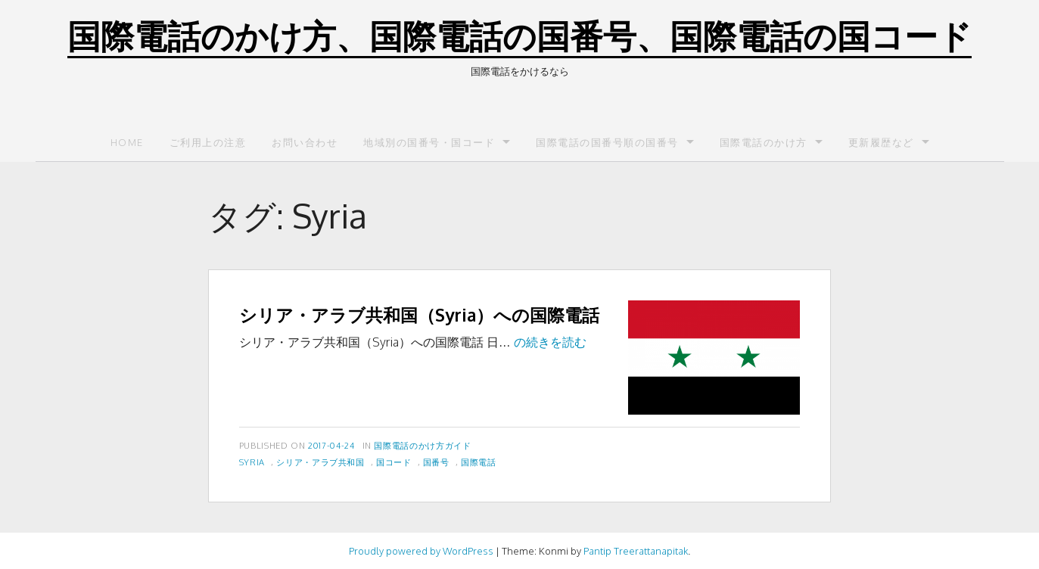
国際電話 (478, 462)
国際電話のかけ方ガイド (422, 445)
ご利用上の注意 (208, 142)
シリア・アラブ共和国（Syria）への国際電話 (419, 314)
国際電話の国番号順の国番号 (607, 142)
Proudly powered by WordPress (421, 551)
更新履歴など (881, 142)
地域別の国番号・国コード (429, 142)
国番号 (436, 462)
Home (127, 142)
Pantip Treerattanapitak (635, 551)
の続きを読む (550, 342)
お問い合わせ (305, 142)
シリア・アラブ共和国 (320, 462)
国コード (394, 462)
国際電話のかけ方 (763, 142)
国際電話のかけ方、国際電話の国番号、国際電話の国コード (519, 35)
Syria (252, 462)
